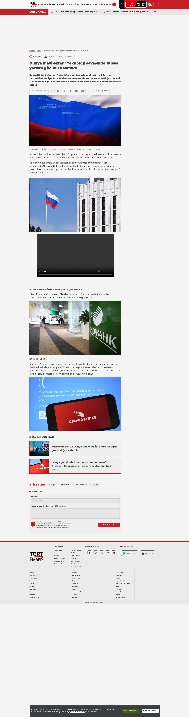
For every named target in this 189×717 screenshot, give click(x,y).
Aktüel (31, 572)
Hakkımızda (58, 550)
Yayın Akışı (118, 592)
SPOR (83, 4)
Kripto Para (76, 578)
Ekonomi (32, 589)
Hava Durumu (34, 597)
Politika (74, 597)
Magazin (75, 583)
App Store (147, 553)
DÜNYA (67, 4)
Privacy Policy (75, 555)
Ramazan (118, 575)
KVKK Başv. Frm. (76, 567)
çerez (70, 709)
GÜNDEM (51, 4)
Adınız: (34, 496)
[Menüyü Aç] (110, 4)
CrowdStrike (83, 364)
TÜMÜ (156, 11)
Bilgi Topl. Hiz (75, 558)
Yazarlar (118, 594)
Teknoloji (118, 589)
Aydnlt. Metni (75, 564)
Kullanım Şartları (76, 550)
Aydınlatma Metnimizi (76, 712)
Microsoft (49, 166)
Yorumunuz (49, 506)
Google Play (129, 553)
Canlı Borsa (33, 575)
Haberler (32, 51)
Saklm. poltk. (58, 564)
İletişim (56, 555)
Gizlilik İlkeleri (75, 553)
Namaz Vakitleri (77, 592)
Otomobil (75, 594)
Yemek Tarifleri (120, 597)
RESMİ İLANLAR (101, 4)
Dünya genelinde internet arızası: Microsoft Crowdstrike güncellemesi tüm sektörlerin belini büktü (82, 466)
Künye (56, 553)
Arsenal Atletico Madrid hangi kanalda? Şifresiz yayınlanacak (132, 11)
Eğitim (31, 586)
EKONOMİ (60, 4)
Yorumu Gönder (109, 525)
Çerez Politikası (59, 561)
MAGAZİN (90, 4)
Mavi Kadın (75, 586)
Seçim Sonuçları (121, 581)
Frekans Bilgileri (59, 558)
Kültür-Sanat (76, 575)
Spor (117, 586)
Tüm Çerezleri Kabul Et (131, 711)
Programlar (119, 572)
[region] (95, 711)
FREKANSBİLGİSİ (141, 4)
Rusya (32, 154)
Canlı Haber (33, 578)
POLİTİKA (75, 4)
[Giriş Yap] (114, 4)
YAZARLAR (41, 4)
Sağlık (117, 578)
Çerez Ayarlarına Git (150, 711)
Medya (74, 589)
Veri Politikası (75, 561)
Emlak (31, 592)
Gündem (32, 594)
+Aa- (90, 91)
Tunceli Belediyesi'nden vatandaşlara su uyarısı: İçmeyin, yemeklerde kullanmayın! (80, 11)
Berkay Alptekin (65, 56)
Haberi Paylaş (39, 91)
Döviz (31, 581)
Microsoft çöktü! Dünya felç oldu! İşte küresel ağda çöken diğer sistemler (84, 448)
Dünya (39, 51)
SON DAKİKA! (38, 11)
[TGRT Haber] (33, 4)
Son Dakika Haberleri (122, 583)
